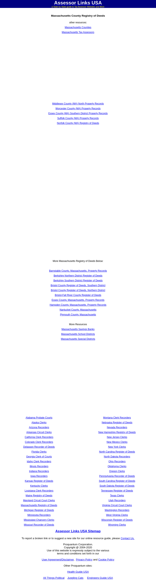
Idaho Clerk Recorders (39, 461)
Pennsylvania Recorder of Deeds (117, 476)
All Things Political (53, 577)
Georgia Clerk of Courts (39, 456)
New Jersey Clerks (117, 437)
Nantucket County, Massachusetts (78, 309)
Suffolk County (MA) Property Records (78, 118)
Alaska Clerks (38, 422)
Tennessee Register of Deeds (117, 490)
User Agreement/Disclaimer (58, 559)
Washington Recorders (117, 510)
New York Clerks (117, 446)
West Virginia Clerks (117, 515)
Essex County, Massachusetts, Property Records (78, 300)
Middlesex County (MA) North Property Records (78, 103)
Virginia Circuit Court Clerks (117, 505)
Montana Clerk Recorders (117, 417)
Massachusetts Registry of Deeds (39, 505)
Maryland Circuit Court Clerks (39, 500)
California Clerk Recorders (39, 437)
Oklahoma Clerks (117, 466)
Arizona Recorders (39, 427)
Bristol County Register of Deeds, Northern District (78, 290)
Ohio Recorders (117, 461)
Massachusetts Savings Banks (78, 329)
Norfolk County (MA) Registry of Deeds (78, 123)
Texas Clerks (117, 495)
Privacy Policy (84, 559)
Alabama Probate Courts (39, 417)
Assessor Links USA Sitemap (78, 531)
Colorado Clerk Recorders (39, 442)
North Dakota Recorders (117, 456)
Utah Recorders (117, 500)
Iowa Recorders (39, 476)
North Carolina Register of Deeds (117, 451)
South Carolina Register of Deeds (117, 481)
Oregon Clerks (117, 471)
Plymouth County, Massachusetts (78, 314)
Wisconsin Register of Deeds (117, 519)
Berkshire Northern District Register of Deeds (78, 275)
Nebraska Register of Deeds (117, 422)
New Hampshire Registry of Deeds (117, 432)
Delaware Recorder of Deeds (39, 446)
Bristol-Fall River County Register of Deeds (78, 295)
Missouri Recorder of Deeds (39, 524)
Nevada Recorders (117, 427)
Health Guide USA (78, 571)
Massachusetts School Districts (78, 334)
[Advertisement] (78, 68)
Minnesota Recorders (39, 515)
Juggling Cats (75, 577)
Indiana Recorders (39, 471)
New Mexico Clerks (117, 442)
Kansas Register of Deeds (39, 481)
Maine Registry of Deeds (39, 495)
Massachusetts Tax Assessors (78, 32)
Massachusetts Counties (78, 27)
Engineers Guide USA (100, 577)
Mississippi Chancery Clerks (39, 519)
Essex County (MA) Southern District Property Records (78, 113)
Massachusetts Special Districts (78, 339)
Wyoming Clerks (117, 524)
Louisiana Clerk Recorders (39, 490)
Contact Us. (127, 538)
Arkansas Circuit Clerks (39, 432)
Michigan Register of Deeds (39, 510)
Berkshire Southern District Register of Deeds (78, 280)
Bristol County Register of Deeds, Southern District (78, 285)
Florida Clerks (39, 451)
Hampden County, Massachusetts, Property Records (78, 304)
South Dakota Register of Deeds (117, 485)
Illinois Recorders (39, 466)
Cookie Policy (106, 559)
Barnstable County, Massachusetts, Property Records (78, 270)
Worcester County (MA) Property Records (78, 108)
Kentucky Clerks (39, 485)
